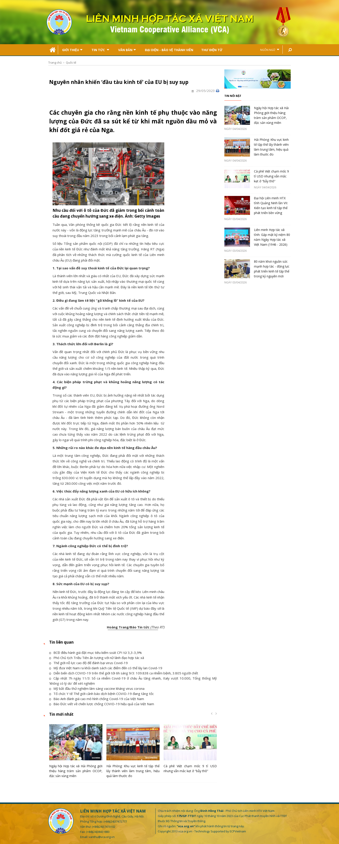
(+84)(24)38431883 (98, 832)
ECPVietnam (238, 831)
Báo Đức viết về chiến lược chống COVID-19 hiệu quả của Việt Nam (101, 704)
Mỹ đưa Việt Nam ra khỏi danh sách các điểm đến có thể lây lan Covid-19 (105, 668)
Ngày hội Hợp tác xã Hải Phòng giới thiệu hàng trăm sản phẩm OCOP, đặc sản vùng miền (75, 771)
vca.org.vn (185, 831)
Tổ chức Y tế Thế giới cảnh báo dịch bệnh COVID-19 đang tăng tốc (101, 693)
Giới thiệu (72, 50)
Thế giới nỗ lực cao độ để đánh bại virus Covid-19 (88, 663)
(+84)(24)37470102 (103, 827)
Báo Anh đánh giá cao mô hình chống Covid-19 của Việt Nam (96, 698)
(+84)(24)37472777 (115, 821)
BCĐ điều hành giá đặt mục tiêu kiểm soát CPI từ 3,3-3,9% (95, 652)
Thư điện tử (211, 50)
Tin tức (100, 50)
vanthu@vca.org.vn (102, 837)
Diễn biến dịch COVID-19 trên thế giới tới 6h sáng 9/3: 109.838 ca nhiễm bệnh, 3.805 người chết (123, 673)
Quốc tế (71, 62)
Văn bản (127, 50)
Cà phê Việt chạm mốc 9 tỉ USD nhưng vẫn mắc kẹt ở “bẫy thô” (271, 176)
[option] (75, 752)
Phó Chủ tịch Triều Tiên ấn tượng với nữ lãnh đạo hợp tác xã (96, 657)
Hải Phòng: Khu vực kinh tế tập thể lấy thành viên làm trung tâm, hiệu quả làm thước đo (133, 771)
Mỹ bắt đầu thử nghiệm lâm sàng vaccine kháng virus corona (96, 688)
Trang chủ (55, 62)
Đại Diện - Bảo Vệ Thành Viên (169, 50)
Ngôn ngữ (269, 50)
